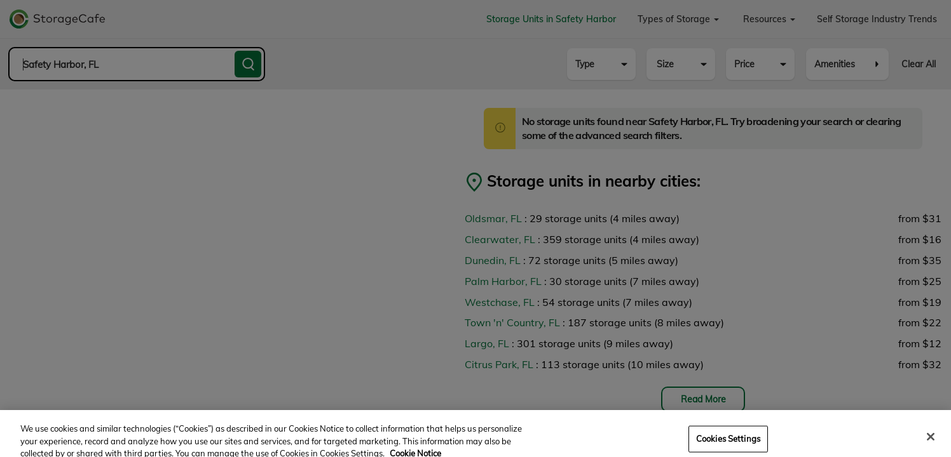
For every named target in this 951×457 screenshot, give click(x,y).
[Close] (931, 442)
